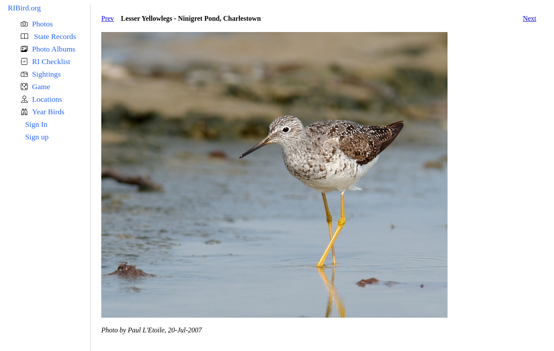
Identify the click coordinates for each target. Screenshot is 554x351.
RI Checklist (51, 61)
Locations (47, 99)
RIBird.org (24, 7)
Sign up (36, 136)
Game (41, 86)
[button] (55, 24)
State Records (54, 36)
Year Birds (48, 111)
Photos (42, 23)
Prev (107, 18)
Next (529, 18)
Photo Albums (53, 49)
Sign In (36, 124)
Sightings (46, 74)
